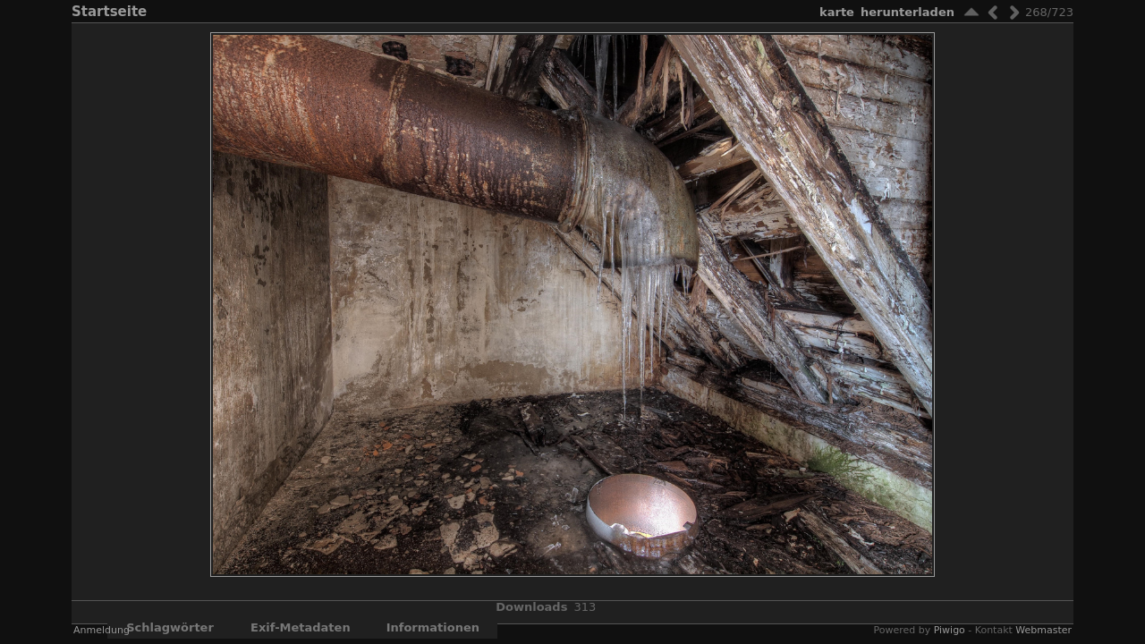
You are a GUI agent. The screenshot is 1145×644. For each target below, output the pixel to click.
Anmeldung (101, 630)
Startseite (109, 12)
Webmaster (1043, 630)
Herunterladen (907, 12)
